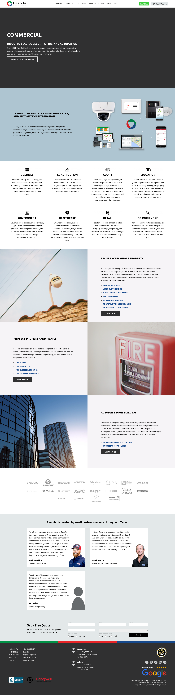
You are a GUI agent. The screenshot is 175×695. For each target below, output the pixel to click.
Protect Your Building (22, 59)
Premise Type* (72, 634)
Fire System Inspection (27, 370)
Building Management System (117, 442)
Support (101, 4)
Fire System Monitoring (27, 373)
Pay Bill (144, 4)
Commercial (70, 4)
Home (72, 636)
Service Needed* (104, 628)
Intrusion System (111, 285)
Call (102, 636)
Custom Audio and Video (114, 446)
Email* (101, 622)
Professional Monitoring (116, 308)
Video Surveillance (112, 289)
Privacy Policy (28, 661)
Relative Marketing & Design (156, 685)
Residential (59, 4)
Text (108, 636)
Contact (117, 4)
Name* (70, 622)
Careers (26, 652)
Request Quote (159, 4)
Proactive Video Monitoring (117, 304)
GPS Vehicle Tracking (113, 300)
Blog (109, 4)
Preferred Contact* (105, 634)
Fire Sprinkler (23, 366)
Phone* (131, 622)
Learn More (110, 314)
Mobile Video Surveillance (116, 293)
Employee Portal (29, 658)
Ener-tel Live (14, 655)
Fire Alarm (21, 362)
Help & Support (29, 649)
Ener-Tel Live (81, 4)
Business (81, 636)
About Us (92, 4)
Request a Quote (29, 655)
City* (69, 628)
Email (115, 636)
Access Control (111, 296)
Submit (138, 635)
